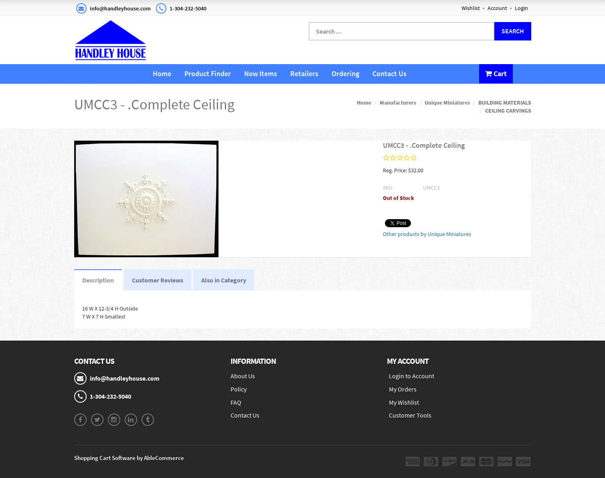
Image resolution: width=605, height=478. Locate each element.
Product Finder (207, 73)
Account (497, 8)
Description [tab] (98, 280)
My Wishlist (404, 402)
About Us (243, 376)
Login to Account (411, 376)
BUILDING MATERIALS (504, 102)
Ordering (345, 73)
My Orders (403, 389)
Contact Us (389, 73)
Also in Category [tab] (223, 280)
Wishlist (470, 8)
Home (162, 73)
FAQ (236, 402)
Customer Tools (410, 415)
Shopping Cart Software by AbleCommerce (129, 458)
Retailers (304, 73)
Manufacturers (398, 102)
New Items (260, 73)
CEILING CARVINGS (508, 110)
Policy (239, 389)
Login (521, 8)
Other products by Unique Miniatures (427, 234)
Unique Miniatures (447, 102)
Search (513, 31)
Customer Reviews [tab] (157, 280)
